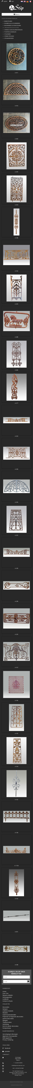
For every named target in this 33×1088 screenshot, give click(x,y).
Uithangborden (9, 38)
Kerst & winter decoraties (10, 1026)
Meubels (5, 1013)
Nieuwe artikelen (8, 995)
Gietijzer (5, 1009)
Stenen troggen (9, 36)
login (11, 1)
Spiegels (5, 1020)
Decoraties (6, 1007)
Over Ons (5, 993)
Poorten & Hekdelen (10, 32)
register (4, 1)
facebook (7, 1048)
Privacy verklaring (8, 1040)
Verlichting (6, 1024)
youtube (7, 1051)
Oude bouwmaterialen (9, 18)
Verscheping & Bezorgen (10, 1034)
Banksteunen (8, 21)
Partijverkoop (7, 1028)
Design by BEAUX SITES (16, 1085)
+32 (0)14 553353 (18, 1062)
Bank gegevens (7, 1038)
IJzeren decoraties (8, 1018)
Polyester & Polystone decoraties (13, 1016)
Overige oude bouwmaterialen (13, 30)
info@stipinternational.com (18, 1065)
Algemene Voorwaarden (10, 1036)
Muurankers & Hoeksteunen (12, 25)
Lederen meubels (8, 1011)
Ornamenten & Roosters (11, 27)
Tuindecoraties (7, 1022)
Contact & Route (8, 1001)
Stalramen (7, 34)
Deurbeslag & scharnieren (12, 23)
